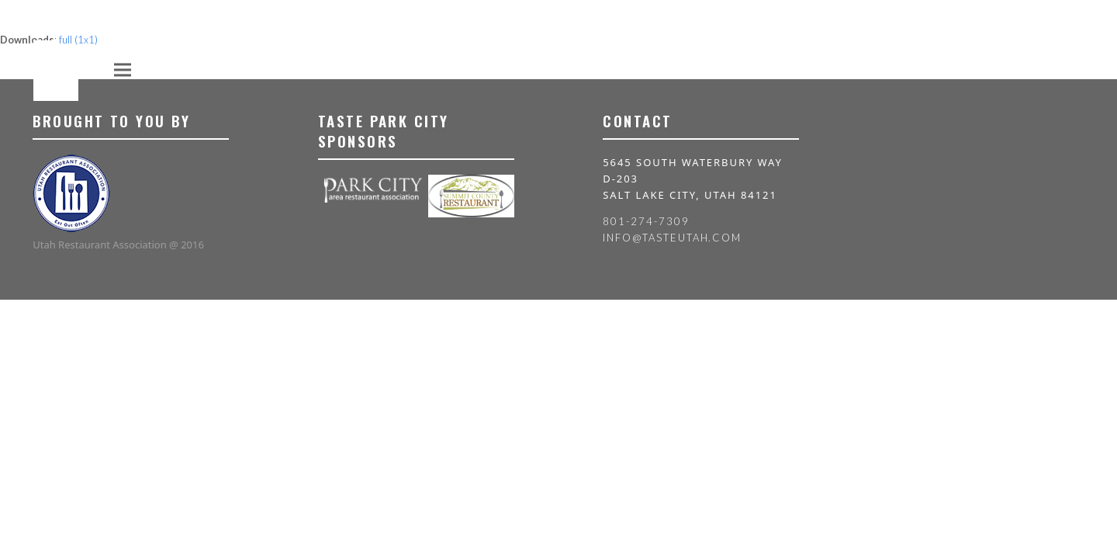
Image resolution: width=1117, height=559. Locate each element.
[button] (122, 69)
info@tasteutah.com (672, 237)
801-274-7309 (646, 221)
